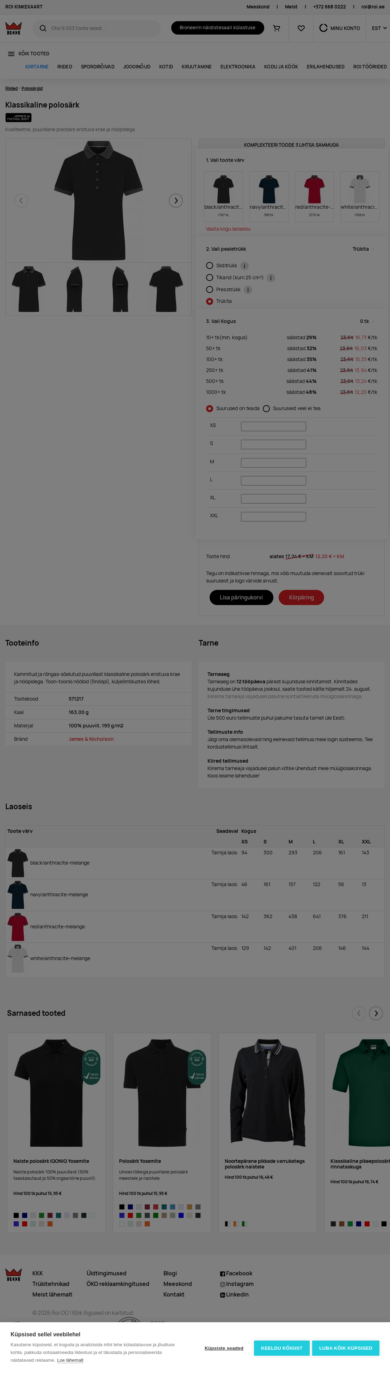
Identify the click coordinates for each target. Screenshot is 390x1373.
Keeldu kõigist (281, 1347)
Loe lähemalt (70, 1360)
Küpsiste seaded (223, 1347)
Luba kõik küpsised (345, 1347)
